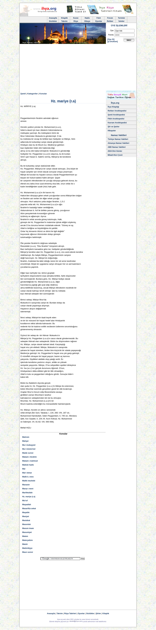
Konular (43, 93)
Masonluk (26, 524)
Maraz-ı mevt (27, 489)
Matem (25, 536)
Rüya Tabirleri (70, 613)
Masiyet (25, 516)
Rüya (76, 21)
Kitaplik (64, 18)
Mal (23, 469)
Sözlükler (53, 21)
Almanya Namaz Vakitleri (118, 143)
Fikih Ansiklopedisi (116, 119)
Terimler (121, 18)
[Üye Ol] (110, 39)
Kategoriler (32, 93)
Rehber (110, 21)
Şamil (23, 93)
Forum (110, 18)
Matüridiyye (27, 548)
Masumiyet (27, 532)
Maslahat (26, 520)
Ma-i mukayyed (28, 445)
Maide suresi (27, 453)
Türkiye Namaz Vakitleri (118, 139)
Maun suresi (27, 552)
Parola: (111, 35)
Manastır (26, 485)
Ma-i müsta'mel (28, 449)
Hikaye (87, 21)
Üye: (112, 30)
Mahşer (25, 441)
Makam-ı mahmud (30, 461)
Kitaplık (106, 613)
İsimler (121, 21)
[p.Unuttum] (112, 41)
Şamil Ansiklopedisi (116, 115)
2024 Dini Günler (115, 151)
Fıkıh (98, 18)
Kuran (75, 18)
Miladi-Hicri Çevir (115, 155)
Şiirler (98, 613)
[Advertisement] (78, 67)
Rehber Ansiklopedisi (117, 111)
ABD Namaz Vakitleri (117, 147)
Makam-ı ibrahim (29, 457)
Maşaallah (26, 504)
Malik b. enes (28, 477)
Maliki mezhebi (28, 481)
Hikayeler (112, 131)
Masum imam (28, 528)
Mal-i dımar (27, 473)
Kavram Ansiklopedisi (117, 123)
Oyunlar (98, 21)
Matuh (25, 544)
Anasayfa (53, 18)
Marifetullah (27, 493)
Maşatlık (25, 512)
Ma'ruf (25, 501)
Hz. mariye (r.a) (28, 497)
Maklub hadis (28, 465)
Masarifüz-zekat (29, 508)
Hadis (87, 18)
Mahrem (25, 437)
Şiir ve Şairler (113, 127)
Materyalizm (27, 540)
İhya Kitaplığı (113, 107)
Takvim (64, 21)
